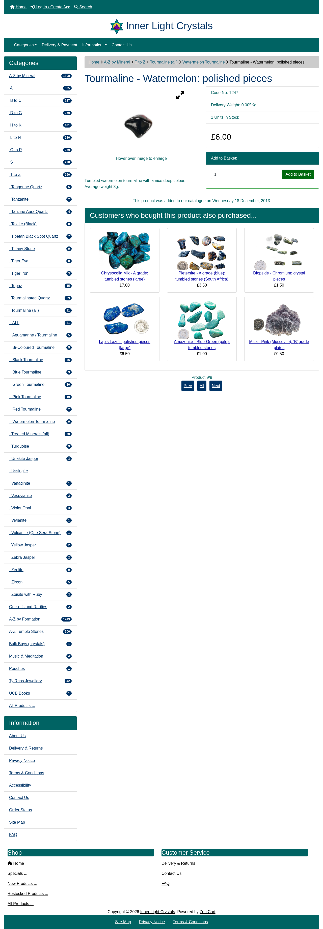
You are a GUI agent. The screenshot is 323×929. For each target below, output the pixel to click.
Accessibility (20, 785)
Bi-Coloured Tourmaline (40, 347)
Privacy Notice (22, 760)
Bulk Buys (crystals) (40, 644)
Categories (24, 45)
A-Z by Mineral (117, 62)
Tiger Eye (40, 261)
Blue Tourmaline (40, 372)
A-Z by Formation (40, 619)
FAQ (13, 834)
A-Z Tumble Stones (40, 631)
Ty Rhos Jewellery (40, 681)
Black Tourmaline (40, 360)
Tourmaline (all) (163, 62)
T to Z (140, 62)
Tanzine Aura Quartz (40, 211)
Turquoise (40, 446)
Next (216, 386)
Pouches (40, 668)
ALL (40, 323)
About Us (17, 736)
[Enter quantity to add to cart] (246, 174)
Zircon (40, 582)
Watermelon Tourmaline (203, 62)
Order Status (20, 810)
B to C (40, 100)
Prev (188, 386)
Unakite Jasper (40, 458)
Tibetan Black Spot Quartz (40, 236)
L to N (40, 137)
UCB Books (40, 693)
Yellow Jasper (40, 545)
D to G (40, 113)
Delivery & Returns (26, 748)
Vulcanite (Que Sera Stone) (40, 533)
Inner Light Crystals (157, 912)
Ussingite (18, 471)
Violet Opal (40, 508)
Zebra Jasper (40, 557)
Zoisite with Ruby (40, 594)
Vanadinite (40, 483)
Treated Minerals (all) (40, 434)
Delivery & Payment (59, 45)
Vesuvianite (40, 495)
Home (94, 62)
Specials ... (17, 873)
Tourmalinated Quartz (40, 298)
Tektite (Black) (40, 224)
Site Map (17, 822)
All (202, 386)
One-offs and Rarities (40, 607)
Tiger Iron (40, 273)
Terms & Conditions (26, 773)
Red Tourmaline (40, 409)
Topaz (40, 286)
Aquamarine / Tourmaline (40, 335)
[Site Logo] (118, 25)
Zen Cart (207, 912)
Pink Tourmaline (40, 397)
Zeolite (40, 570)
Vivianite (40, 520)
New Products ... (22, 883)
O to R (40, 150)
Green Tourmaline (40, 384)
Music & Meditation (40, 656)
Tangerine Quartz (40, 187)
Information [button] (92, 45)
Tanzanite (40, 199)
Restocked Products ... (28, 893)
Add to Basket (298, 174)
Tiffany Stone (40, 248)
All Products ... (22, 705)
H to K (40, 125)
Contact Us (122, 45)
